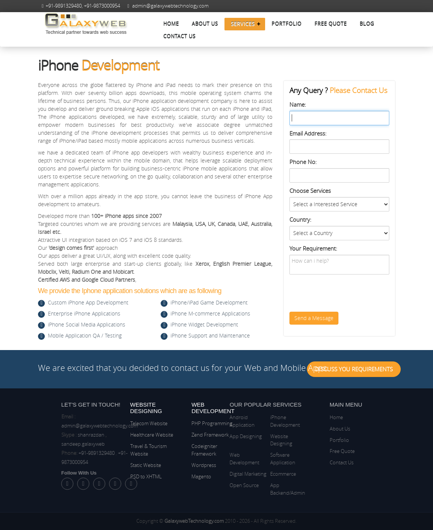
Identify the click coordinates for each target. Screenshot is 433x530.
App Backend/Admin (265, 489)
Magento (201, 476)
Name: (297, 104)
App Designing (224, 436)
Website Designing (259, 440)
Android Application (220, 421)
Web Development (223, 458)
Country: (300, 219)
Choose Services (310, 190)
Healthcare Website (151, 434)
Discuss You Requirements (354, 369)
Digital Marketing (226, 473)
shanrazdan (112, 434)
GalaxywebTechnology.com (194, 520)
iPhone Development (263, 421)
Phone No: (303, 162)
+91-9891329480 (64, 6)
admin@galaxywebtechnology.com (170, 6)
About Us (205, 24)
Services (243, 24)
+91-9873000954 (102, 6)
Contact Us (179, 36)
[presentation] (347, 293)
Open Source (222, 485)
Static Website (145, 465)
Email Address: (308, 133)
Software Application (260, 458)
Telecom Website (149, 423)
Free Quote (330, 24)
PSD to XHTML (146, 476)
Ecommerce (261, 473)
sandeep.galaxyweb (104, 443)
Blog (367, 24)
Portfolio (287, 24)
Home (171, 24)
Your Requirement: (313, 248)
